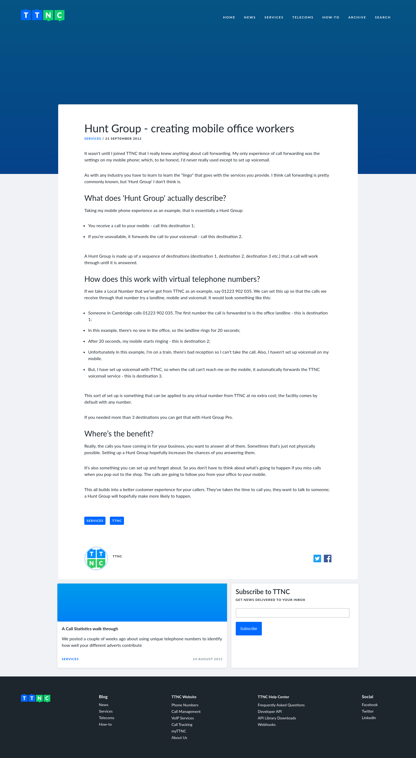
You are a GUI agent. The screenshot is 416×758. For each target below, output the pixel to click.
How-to (331, 17)
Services (274, 17)
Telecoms (302, 17)
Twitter (368, 711)
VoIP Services (183, 718)
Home (229, 17)
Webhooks (267, 724)
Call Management (186, 711)
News (250, 17)
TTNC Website (184, 696)
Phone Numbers (185, 705)
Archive (357, 17)
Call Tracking (182, 724)
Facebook (370, 704)
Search (383, 17)
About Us (179, 737)
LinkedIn (369, 717)
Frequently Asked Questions (281, 705)
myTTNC (179, 731)
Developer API (270, 711)
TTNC (117, 521)
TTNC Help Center (273, 696)
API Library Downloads (277, 718)
